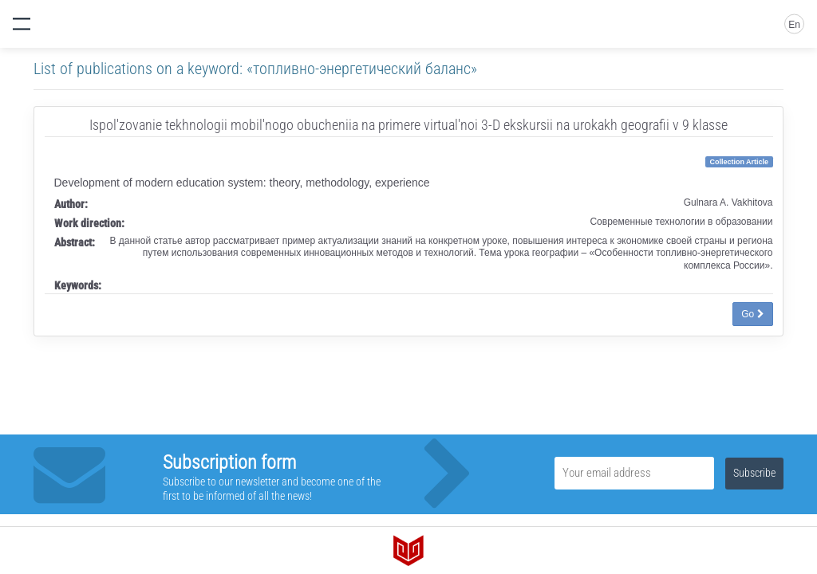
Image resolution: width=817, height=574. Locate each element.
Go (752, 314)
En (794, 24)
